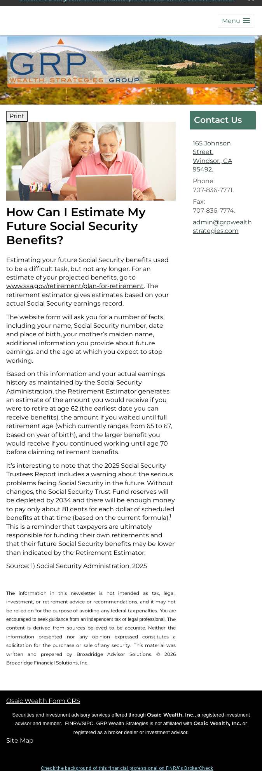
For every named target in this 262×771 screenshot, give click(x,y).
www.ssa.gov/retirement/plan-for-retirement (75, 284)
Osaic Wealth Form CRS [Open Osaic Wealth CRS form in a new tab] (43, 699)
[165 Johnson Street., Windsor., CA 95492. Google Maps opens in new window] (223, 154)
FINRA (72, 721)
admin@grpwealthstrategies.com (222, 225)
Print (16, 114)
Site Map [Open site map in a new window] (19, 738)
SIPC (87, 721)
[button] (236, 18)
